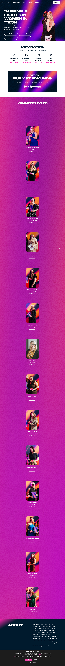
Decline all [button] (36, 659)
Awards (24, 2)
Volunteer (24, 38)
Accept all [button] (28, 659)
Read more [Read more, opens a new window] (39, 654)
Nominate (56, 2)
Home (3, 2)
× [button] (63, 651)
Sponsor (11, 33)
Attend (11, 38)
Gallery (37, 2)
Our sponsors (16, 2)
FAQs (30, 2)
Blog (9, 2)
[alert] (32, 658)
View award (32, 151)
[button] (32, 663)
